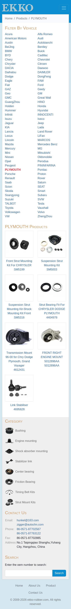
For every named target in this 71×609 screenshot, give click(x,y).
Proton (42, 173)
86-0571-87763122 (29, 533)
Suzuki (9, 199)
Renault (10, 178)
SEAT (41, 186)
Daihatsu (10, 72)
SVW (41, 199)
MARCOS (44, 140)
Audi (40, 38)
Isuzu (8, 118)
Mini (7, 152)
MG (40, 148)
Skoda (9, 190)
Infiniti (8, 114)
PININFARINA (46, 165)
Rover (41, 178)
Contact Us (35, 592)
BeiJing (9, 46)
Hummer (10, 110)
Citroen (42, 63)
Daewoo (43, 68)
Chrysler (10, 63)
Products (21, 18)
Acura (8, 34)
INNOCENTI (45, 114)
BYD (8, 55)
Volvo (41, 212)
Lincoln (9, 140)
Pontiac (42, 169)
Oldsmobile (45, 157)
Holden (9, 106)
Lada (41, 127)
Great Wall (44, 97)
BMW (8, 51)
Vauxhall (43, 207)
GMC (8, 97)
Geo (7, 93)
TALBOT (10, 203)
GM (40, 93)
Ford (40, 84)
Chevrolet (44, 59)
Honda (42, 106)
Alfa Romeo (45, 34)
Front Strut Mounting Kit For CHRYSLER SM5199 (19, 265)
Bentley (42, 46)
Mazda (9, 144)
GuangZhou (12, 101)
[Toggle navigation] (64, 7)
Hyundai (43, 110)
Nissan (9, 157)
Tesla (41, 203)
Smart (41, 190)
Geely (41, 89)
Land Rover (45, 131)
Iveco (41, 118)
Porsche (10, 173)
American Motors (15, 38)
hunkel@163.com (28, 520)
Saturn (42, 182)
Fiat (7, 84)
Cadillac (43, 55)
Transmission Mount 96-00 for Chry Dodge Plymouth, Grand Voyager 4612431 (19, 361)
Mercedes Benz (47, 144)
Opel (8, 161)
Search (59, 573)
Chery (9, 59)
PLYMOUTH (39, 18)
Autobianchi (45, 42)
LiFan (41, 135)
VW (7, 216)
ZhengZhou (45, 216)
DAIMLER (44, 72)
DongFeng (44, 76)
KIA (7, 127)
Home (9, 18)
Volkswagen (12, 212)
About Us (34, 585)
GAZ (8, 89)
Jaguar (9, 123)
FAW (41, 80)
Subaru (42, 195)
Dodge (9, 76)
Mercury (10, 148)
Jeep (41, 123)
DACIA (9, 68)
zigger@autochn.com (30, 524)
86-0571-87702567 (29, 529)
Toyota (9, 207)
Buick (41, 51)
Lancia (9, 131)
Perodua (43, 161)
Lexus (9, 135)
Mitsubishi (44, 152)
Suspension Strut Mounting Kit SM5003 (52, 265)
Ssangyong (12, 195)
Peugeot (10, 165)
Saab (8, 182)
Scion (8, 186)
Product (51, 585)
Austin (9, 42)
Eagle (8, 80)
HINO (41, 101)
